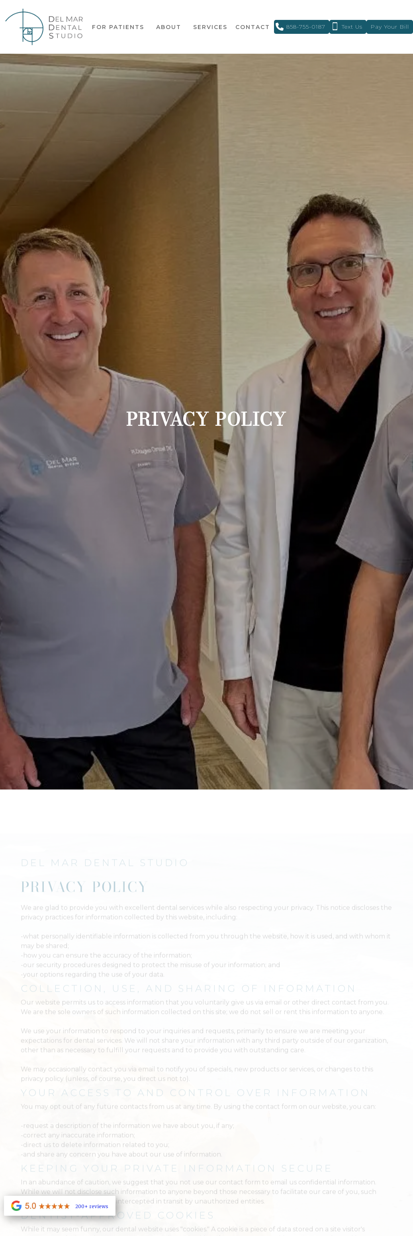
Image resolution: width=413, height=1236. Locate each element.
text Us (352, 26)
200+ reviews (91, 1206)
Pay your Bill (389, 26)
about (168, 27)
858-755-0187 (305, 26)
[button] (118, 27)
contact (252, 27)
